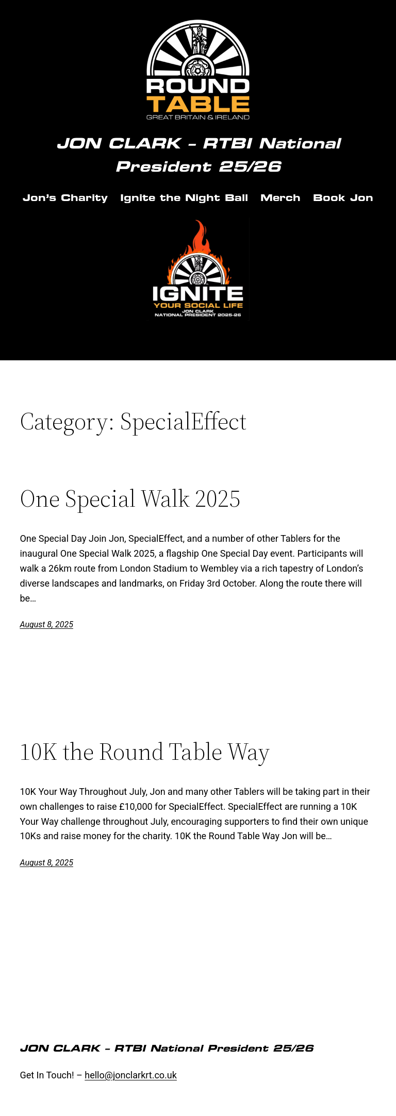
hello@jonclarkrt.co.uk (131, 1075)
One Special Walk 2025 (130, 498)
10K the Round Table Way (145, 751)
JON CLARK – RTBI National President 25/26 (167, 1048)
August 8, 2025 (46, 624)
